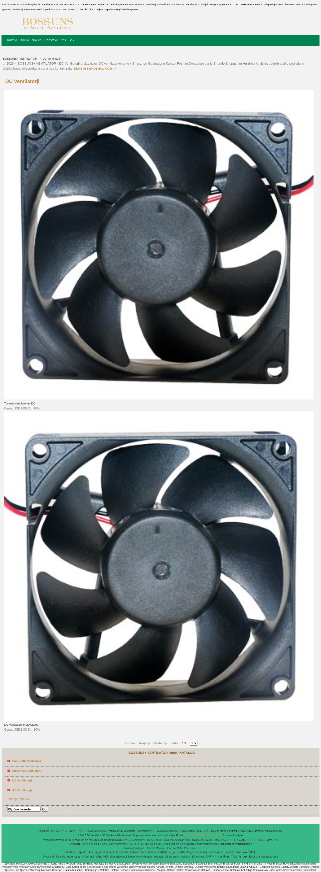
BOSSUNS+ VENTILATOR (20, 58)
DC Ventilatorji (51, 58)
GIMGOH (272, 839)
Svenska (241, 852)
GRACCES (178, 844)
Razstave (51, 40)
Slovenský (134, 856)
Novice (37, 40)
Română (88, 856)
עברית (243, 856)
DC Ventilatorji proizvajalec (21, 724)
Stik (71, 40)
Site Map (74, 839)
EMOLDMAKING (215, 839)
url (82, 839)
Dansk (201, 852)
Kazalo (12, 40)
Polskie (60, 856)
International (268, 856)
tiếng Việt (102, 856)
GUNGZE (164, 844)
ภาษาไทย (223, 856)
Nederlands (148, 852)
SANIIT (158, 839)
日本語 (162, 852)
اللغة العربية (176, 852)
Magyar (190, 852)
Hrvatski (159, 856)
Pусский (48, 856)
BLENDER (224, 844)
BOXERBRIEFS (242, 844)
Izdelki (24, 40)
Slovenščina (118, 856)
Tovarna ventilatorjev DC (19, 403)
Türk (234, 856)
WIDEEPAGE (123, 839)
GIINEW (191, 844)
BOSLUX (198, 839)
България (172, 856)
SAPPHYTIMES (142, 839)
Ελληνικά (198, 856)
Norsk (230, 852)
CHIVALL (259, 839)
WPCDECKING (207, 844)
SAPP (154, 844)
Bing (111, 839)
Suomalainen (215, 852)
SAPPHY (232, 839)
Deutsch (122, 852)
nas (63, 40)
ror (90, 839)
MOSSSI (87, 844)
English (254, 856)
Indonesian (74, 856)
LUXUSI (132, 844)
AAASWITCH (182, 839)
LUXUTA (143, 844)
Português (95, 852)
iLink (65, 839)
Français (109, 852)
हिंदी (251, 852)
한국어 (210, 856)
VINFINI (168, 839)
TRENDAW (101, 844)
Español (82, 852)
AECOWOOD (117, 844)
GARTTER (246, 839)
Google (102, 839)
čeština (185, 856)
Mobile (70, 852)
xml (95, 839)
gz (86, 839)
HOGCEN (75, 844)
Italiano (134, 852)
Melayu (147, 856)
